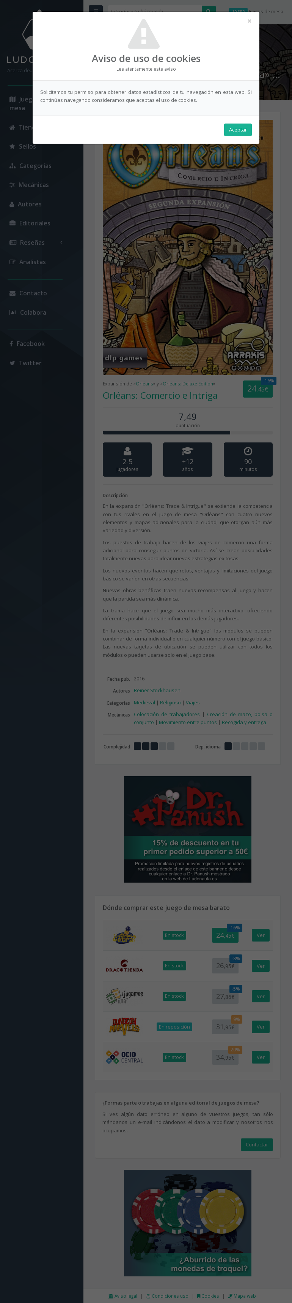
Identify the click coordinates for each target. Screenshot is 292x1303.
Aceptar (238, 129)
